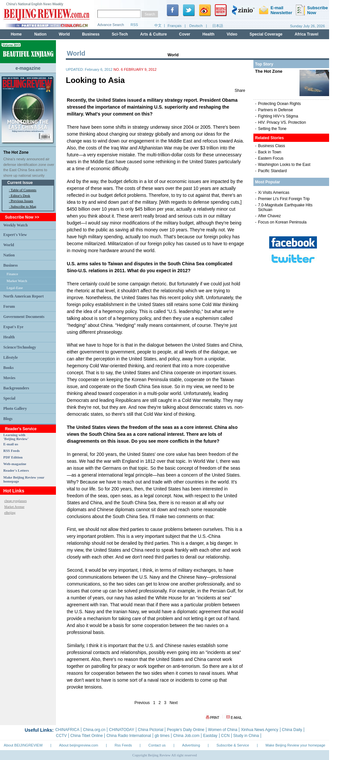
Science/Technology (19, 347)
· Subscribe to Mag (22, 206)
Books (8, 367)
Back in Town (269, 152)
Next (173, 702)
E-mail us (10, 444)
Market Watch (17, 281)
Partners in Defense (275, 110)
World (8, 245)
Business (10, 265)
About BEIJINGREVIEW (23, 745)
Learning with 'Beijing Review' (16, 437)
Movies (9, 378)
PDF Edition (13, 457)
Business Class (271, 146)
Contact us (157, 745)
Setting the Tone (272, 128)
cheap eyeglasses (15, 501)
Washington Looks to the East (284, 164)
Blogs (8, 418)
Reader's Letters (16, 470)
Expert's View (15, 234)
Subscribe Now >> (22, 217)
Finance (12, 274)
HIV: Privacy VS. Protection (282, 122)
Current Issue (20, 182)
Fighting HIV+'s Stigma (278, 116)
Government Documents (23, 316)
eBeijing (9, 512)
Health (9, 337)
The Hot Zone (16, 152)
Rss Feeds (123, 745)
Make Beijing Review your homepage (295, 745)
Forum (9, 306)
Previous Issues (22, 201)
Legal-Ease (15, 288)
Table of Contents (23, 190)
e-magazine (27, 68)
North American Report (23, 296)
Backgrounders (16, 388)
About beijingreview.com (78, 745)
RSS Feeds (11, 451)
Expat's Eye (13, 327)
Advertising (191, 745)
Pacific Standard (272, 171)
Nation (9, 255)
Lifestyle (10, 357)
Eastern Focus (270, 158)
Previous (142, 702)
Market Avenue (14, 507)
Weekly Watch (15, 225)
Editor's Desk (20, 195)
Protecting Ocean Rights (279, 103)
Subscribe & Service (233, 745)
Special (9, 398)
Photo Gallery (15, 408)
